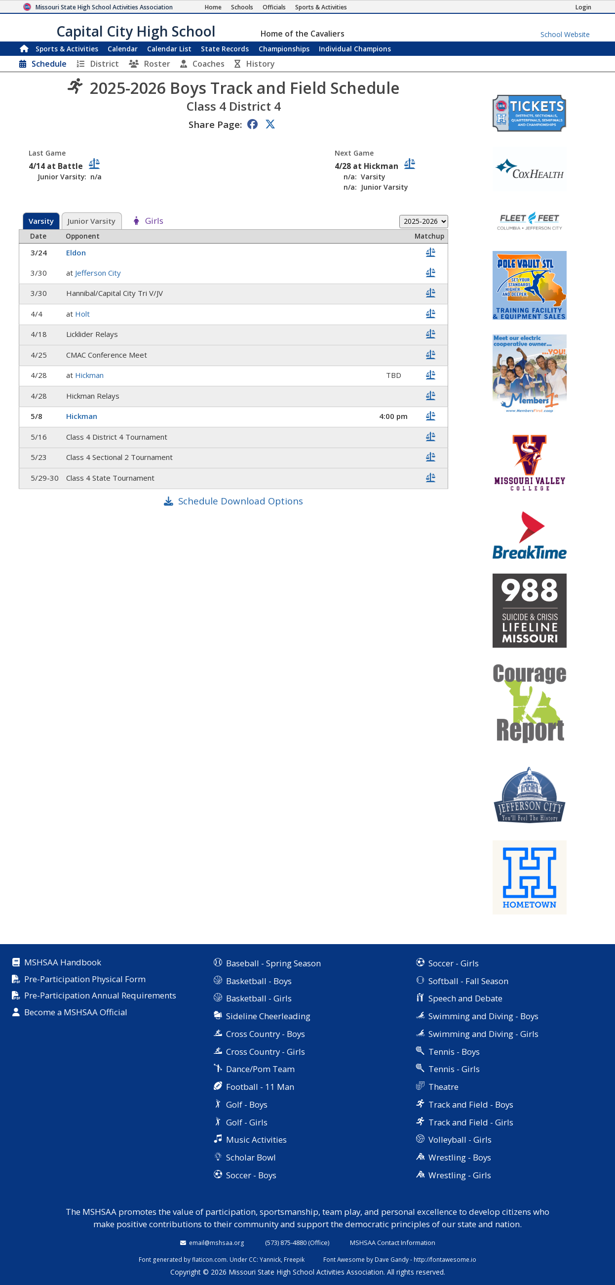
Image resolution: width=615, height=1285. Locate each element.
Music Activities (256, 1139)
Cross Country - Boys (265, 1033)
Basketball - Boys (259, 981)
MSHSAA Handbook (62, 962)
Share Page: (215, 124)
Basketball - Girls (259, 998)
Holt (83, 314)
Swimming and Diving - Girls (483, 1033)
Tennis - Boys (454, 1051)
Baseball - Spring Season (273, 963)
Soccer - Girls (453, 963)
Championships (284, 48)
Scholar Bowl (251, 1157)
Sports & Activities (67, 48)
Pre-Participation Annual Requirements (100, 995)
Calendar (123, 48)
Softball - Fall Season (468, 981)
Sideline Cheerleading (268, 1016)
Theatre (443, 1086)
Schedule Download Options (240, 501)
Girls (154, 221)
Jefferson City (99, 273)
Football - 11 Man (260, 1086)
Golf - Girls (247, 1122)
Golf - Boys (247, 1104)
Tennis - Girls (454, 1069)
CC (253, 1259)
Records (225, 48)
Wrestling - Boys (459, 1157)
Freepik (294, 1259)
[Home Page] (213, 7)
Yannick (270, 1259)
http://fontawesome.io (445, 1259)
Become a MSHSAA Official (75, 1012)
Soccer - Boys (251, 1175)
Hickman (90, 375)
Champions (355, 48)
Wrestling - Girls (459, 1175)
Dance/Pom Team (260, 1069)
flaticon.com (209, 1259)
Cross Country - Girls (265, 1051)
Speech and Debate (465, 998)
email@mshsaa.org (216, 1242)
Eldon (77, 252)
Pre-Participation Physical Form (85, 979)
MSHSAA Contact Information (392, 1242)
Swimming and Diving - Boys (483, 1016)
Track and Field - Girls (470, 1122)
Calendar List (169, 48)
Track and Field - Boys (470, 1104)
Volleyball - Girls (460, 1139)
